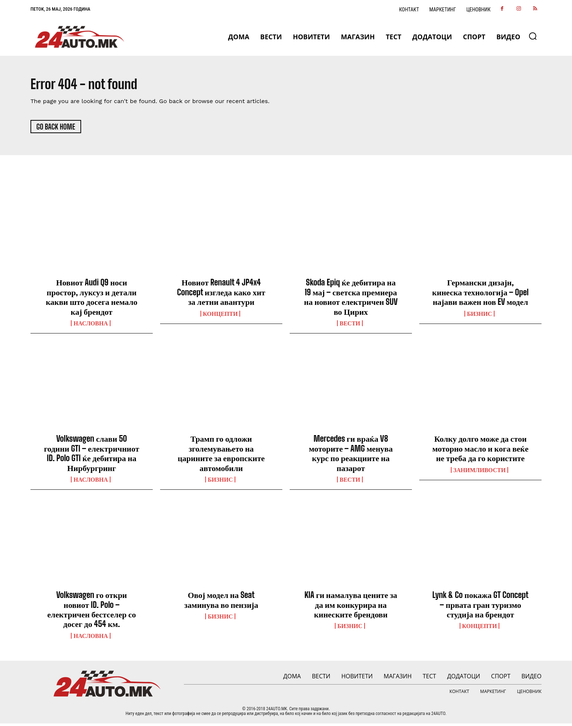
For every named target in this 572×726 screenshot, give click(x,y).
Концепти (220, 316)
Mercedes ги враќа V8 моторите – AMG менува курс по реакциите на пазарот (350, 455)
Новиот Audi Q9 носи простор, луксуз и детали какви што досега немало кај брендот (92, 299)
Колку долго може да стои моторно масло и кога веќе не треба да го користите (480, 451)
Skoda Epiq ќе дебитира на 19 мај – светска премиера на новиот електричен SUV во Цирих (351, 299)
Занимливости (479, 472)
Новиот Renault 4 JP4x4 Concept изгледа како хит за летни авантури (221, 294)
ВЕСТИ (350, 326)
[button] (533, 36)
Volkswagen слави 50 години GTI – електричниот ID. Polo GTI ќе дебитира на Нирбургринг (92, 455)
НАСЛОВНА (90, 326)
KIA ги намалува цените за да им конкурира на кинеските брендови (350, 607)
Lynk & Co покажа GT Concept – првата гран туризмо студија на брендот (480, 607)
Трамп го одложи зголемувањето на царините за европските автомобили (221, 455)
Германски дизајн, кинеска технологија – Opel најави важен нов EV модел (480, 294)
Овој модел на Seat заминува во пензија (221, 602)
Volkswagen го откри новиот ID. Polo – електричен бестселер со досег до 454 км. (91, 611)
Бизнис (479, 316)
